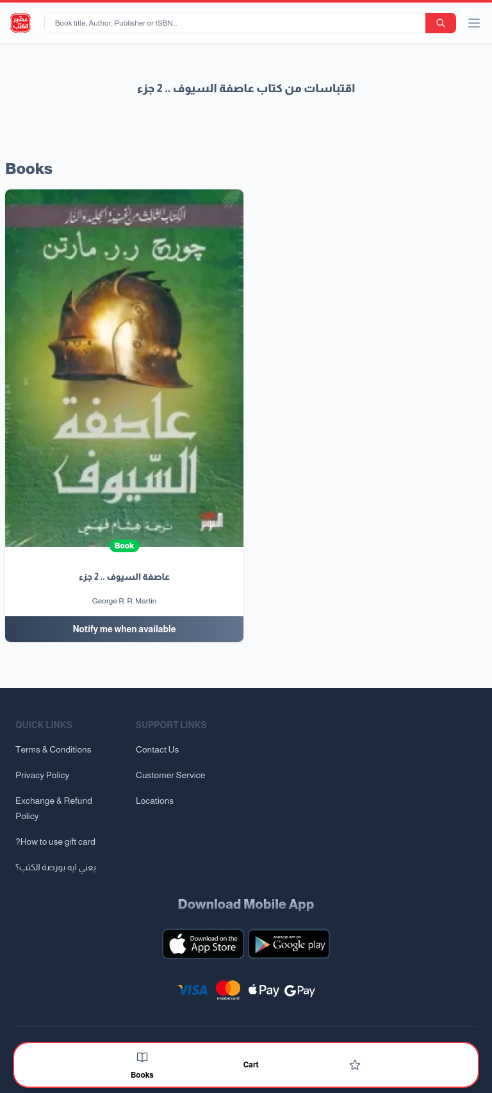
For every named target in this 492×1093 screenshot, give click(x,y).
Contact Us (157, 749)
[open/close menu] (474, 23)
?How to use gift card (55, 841)
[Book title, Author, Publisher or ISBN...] (237, 23)
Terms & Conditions (53, 749)
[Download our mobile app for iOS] (203, 944)
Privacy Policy (42, 775)
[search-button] (440, 23)
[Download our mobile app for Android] (289, 944)
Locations (155, 800)
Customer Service (170, 775)
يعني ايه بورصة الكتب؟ (55, 867)
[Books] (142, 1057)
